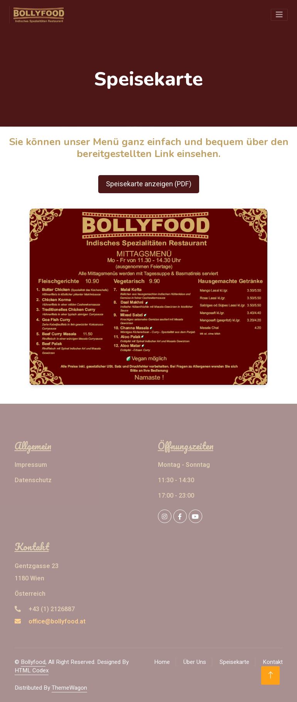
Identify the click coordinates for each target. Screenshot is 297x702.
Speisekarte (234, 662)
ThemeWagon (69, 688)
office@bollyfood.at (50, 621)
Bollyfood (33, 662)
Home (162, 662)
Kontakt (273, 662)
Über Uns (194, 662)
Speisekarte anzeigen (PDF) (148, 184)
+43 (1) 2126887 (45, 609)
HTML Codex (32, 670)
